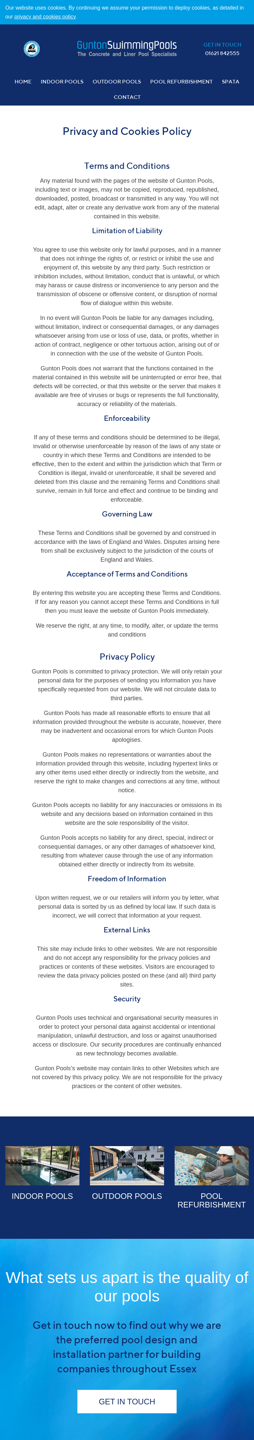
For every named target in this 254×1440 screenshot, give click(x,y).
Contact (127, 97)
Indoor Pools (62, 82)
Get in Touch (127, 1401)
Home (23, 82)
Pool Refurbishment (181, 82)
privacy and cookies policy (45, 16)
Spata (230, 82)
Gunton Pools (127, 49)
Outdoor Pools (117, 82)
